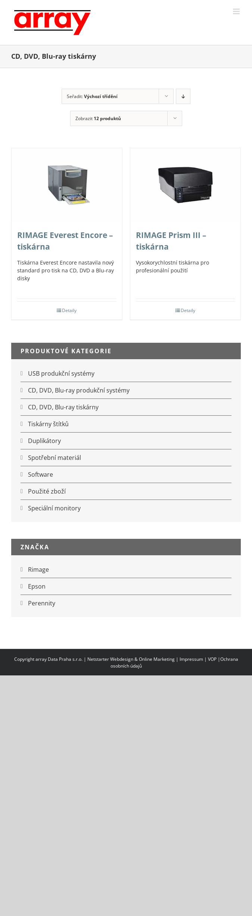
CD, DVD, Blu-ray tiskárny (63, 407)
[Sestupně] (183, 96)
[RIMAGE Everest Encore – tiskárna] (67, 185)
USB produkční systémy (61, 373)
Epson (37, 586)
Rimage (38, 569)
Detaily (69, 310)
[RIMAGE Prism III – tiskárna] (185, 185)
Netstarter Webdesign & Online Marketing (131, 659)
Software (40, 474)
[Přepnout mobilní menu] (237, 11)
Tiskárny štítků (48, 424)
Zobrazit (98, 118)
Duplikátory (44, 441)
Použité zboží (47, 491)
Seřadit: (92, 96)
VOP (212, 659)
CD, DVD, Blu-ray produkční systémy (79, 390)
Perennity (41, 603)
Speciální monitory (54, 508)
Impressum (191, 659)
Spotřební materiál (54, 458)
